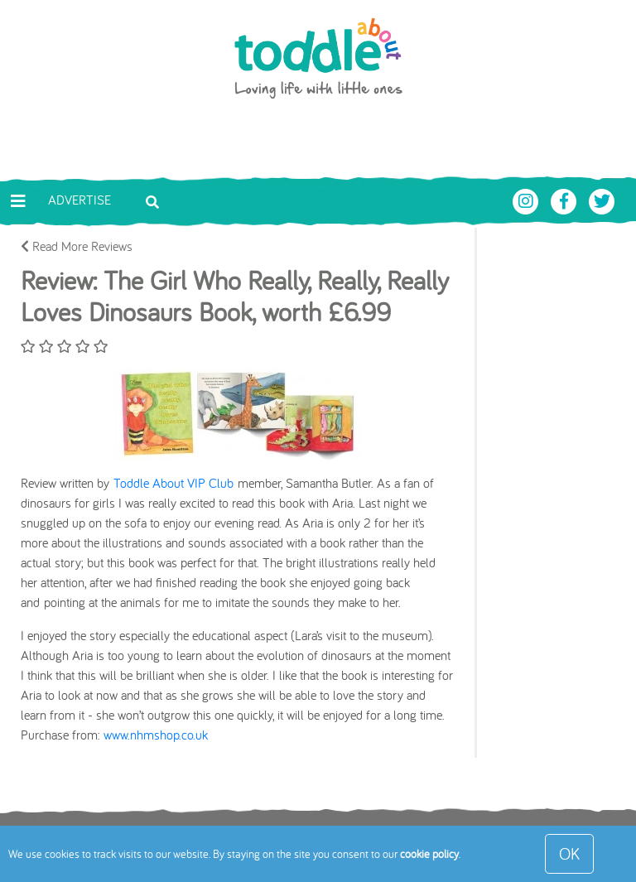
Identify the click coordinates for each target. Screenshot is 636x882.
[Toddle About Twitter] (602, 199)
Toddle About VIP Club (173, 483)
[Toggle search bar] (152, 200)
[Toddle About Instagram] (527, 199)
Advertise (79, 199)
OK (569, 853)
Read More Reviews (76, 246)
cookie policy (429, 853)
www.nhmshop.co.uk (156, 734)
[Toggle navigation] (18, 201)
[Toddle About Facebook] (566, 199)
